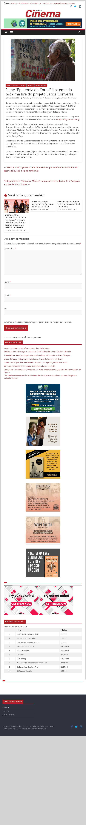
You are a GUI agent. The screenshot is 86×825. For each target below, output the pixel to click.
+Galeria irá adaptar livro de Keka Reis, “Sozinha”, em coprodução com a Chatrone (43, 3)
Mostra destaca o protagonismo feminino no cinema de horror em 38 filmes (33, 359)
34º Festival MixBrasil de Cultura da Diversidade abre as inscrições (29, 366)
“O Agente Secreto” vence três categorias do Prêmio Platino (26, 348)
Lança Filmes (62, 98)
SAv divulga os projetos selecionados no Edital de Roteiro (69, 204)
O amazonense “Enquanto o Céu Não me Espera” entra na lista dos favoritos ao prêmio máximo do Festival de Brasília (15, 221)
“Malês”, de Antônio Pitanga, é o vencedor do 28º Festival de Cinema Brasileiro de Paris (37, 352)
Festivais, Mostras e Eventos (16, 85)
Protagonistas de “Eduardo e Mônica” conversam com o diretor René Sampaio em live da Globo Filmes (42, 183)
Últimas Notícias (41, 85)
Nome (7, 282)
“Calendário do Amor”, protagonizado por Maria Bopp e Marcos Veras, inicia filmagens (37, 355)
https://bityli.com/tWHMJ (68, 119)
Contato (6, 711)
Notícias (30, 85)
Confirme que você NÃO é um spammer (22, 337)
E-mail (7, 295)
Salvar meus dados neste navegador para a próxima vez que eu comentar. (39, 322)
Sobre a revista (8, 715)
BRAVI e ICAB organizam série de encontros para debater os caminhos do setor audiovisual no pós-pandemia (41, 169)
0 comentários (36, 98)
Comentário (10, 248)
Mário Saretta (72, 98)
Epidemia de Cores (51, 98)
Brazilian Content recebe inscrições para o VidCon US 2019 (42, 204)
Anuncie (6, 707)
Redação (26, 98)
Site (5, 308)
